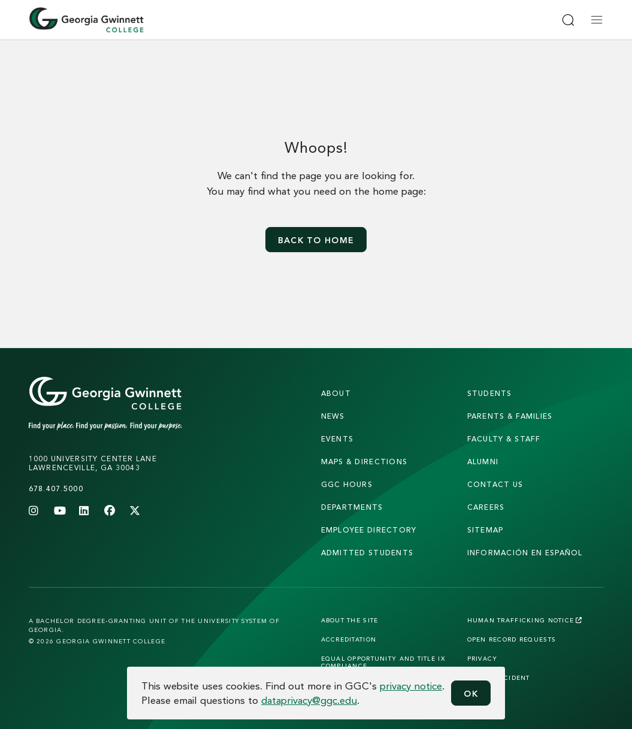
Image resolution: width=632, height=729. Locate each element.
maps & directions (364, 461)
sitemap (485, 529)
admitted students (367, 552)
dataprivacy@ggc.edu (309, 700)
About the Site (350, 620)
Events (337, 438)
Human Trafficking (525, 620)
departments (352, 507)
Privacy (482, 658)
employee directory (369, 529)
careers (486, 507)
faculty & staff (504, 438)
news (333, 416)
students (489, 393)
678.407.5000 (56, 488)
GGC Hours (347, 484)
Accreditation (349, 639)
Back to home (316, 240)
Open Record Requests (512, 639)
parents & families (510, 416)
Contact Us (495, 484)
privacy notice (411, 685)
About (336, 393)
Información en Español (525, 552)
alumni (483, 461)
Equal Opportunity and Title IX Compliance (383, 662)
